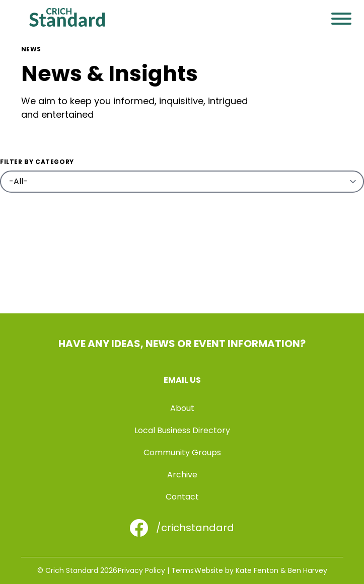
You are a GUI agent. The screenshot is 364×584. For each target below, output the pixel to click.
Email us (182, 380)
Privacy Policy (141, 570)
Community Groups (182, 452)
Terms (182, 570)
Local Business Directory (182, 430)
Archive (182, 474)
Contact (182, 497)
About (182, 408)
